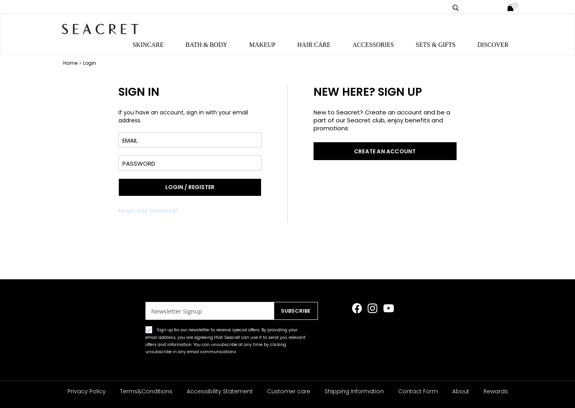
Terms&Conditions (146, 391)
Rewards (496, 391)
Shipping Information (354, 391)
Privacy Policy (87, 391)
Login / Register (499, 6)
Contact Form (418, 391)
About (460, 391)
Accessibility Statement (220, 391)
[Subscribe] (293, 311)
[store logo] (105, 27)
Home (71, 48)
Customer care (288, 391)
